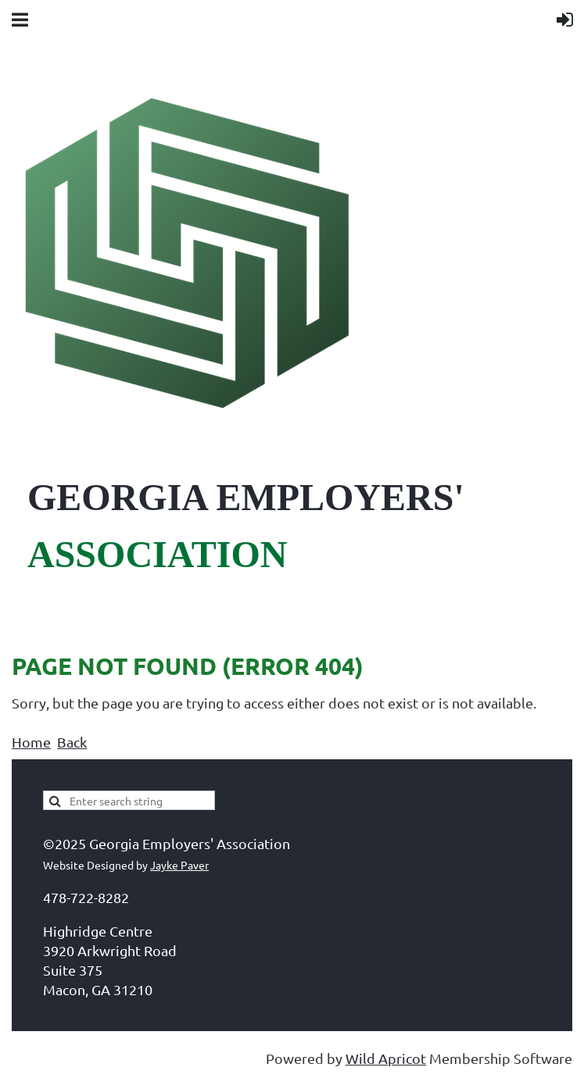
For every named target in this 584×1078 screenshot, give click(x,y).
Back (72, 742)
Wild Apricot (386, 1058)
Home (31, 742)
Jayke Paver (179, 865)
